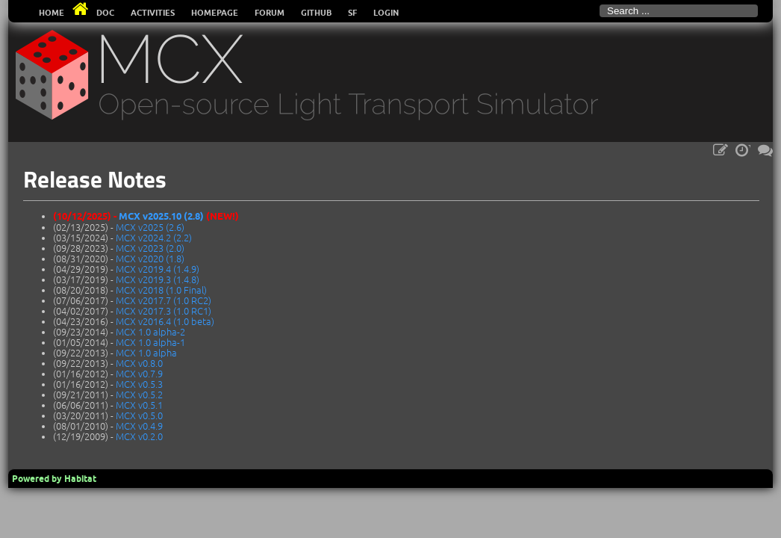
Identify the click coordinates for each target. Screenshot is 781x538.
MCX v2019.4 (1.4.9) (157, 269)
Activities (153, 12)
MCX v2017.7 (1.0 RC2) (163, 300)
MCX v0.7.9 (139, 373)
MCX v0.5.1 (139, 405)
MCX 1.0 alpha (146, 352)
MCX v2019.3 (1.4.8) (157, 279)
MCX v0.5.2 (139, 394)
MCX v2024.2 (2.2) (154, 237)
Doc (105, 12)
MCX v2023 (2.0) (150, 248)
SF (352, 12)
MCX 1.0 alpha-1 (150, 342)
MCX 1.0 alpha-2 (150, 332)
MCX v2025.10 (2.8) (161, 216)
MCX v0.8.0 (139, 363)
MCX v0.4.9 (139, 426)
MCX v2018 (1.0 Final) (161, 290)
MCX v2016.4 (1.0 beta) (165, 321)
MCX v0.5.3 (139, 384)
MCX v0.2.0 (139, 436)
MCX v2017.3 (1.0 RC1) (163, 311)
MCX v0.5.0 (139, 415)
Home (51, 12)
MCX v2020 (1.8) (150, 258)
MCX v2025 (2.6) (150, 227)
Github (316, 12)
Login (386, 12)
